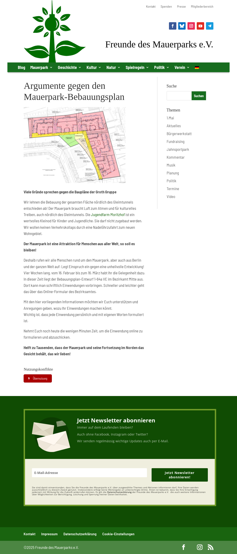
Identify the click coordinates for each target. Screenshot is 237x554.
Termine (173, 188)
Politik (159, 67)
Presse (181, 6)
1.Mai (170, 117)
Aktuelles (174, 125)
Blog (21, 67)
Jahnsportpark (178, 149)
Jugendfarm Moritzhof (108, 214)
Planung (173, 172)
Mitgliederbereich (202, 6)
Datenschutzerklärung (80, 534)
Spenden (166, 6)
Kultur (92, 67)
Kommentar (176, 157)
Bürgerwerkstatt (179, 133)
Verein (180, 67)
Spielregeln (135, 67)
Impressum (49, 534)
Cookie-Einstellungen (118, 534)
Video (171, 196)
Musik (171, 165)
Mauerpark (39, 67)
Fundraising (175, 141)
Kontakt (151, 6)
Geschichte (67, 67)
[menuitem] (197, 68)
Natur (111, 67)
